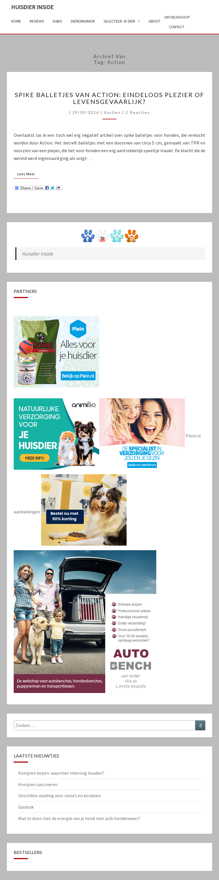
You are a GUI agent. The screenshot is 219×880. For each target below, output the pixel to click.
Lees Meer (27, 173)
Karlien (112, 112)
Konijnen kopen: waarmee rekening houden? (61, 773)
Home (16, 21)
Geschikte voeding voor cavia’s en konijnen (59, 795)
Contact (176, 26)
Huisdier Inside (32, 7)
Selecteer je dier (119, 21)
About (154, 21)
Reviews (37, 21)
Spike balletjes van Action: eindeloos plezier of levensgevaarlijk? (109, 98)
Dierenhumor (83, 21)
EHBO (57, 21)
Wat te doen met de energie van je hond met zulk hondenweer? (79, 818)
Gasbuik (26, 807)
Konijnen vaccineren (38, 784)
